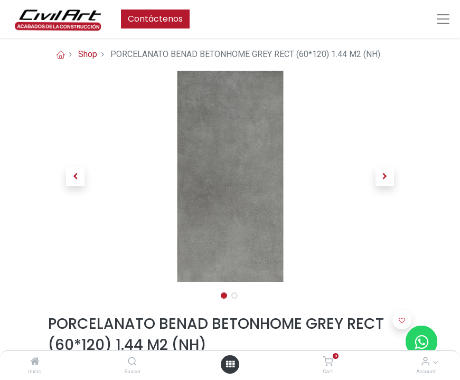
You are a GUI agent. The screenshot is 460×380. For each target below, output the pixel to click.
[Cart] (328, 362)
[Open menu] (230, 364)
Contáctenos (155, 19)
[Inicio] (35, 362)
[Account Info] (425, 362)
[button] (75, 176)
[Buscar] (132, 362)
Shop (87, 54)
